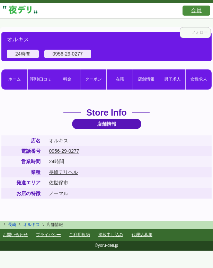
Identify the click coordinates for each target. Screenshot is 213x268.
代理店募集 (142, 234)
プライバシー (48, 234)
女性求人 (198, 79)
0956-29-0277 (64, 151)
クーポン (93, 79)
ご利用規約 (79, 234)
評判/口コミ (41, 79)
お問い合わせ (15, 234)
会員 (196, 10)
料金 (67, 79)
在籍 (120, 79)
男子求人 (172, 79)
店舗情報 (146, 79)
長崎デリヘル (63, 172)
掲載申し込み (110, 234)
